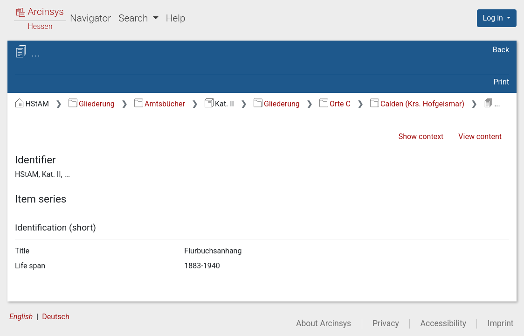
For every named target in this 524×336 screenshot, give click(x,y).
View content (480, 136)
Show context (421, 136)
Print (501, 81)
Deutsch (55, 316)
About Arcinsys (323, 323)
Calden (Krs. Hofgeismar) (417, 103)
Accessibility (443, 323)
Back (501, 49)
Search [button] (134, 18)
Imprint (501, 323)
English (21, 316)
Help (176, 18)
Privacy (385, 323)
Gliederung (92, 103)
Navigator (90, 18)
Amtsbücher (159, 103)
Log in (494, 18)
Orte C (335, 103)
